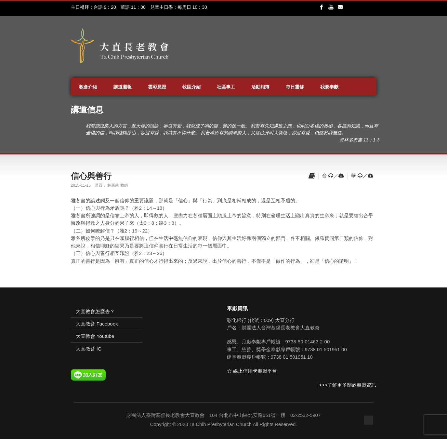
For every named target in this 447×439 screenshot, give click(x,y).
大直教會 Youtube (95, 336)
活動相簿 (260, 86)
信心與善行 (91, 175)
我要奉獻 (329, 86)
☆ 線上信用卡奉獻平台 (252, 371)
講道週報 (122, 86)
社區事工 (226, 86)
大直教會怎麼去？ (95, 311)
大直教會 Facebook (97, 323)
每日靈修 (295, 86)
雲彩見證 (157, 86)
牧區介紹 (191, 86)
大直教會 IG (89, 349)
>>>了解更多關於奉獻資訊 (347, 385)
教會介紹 (88, 86)
